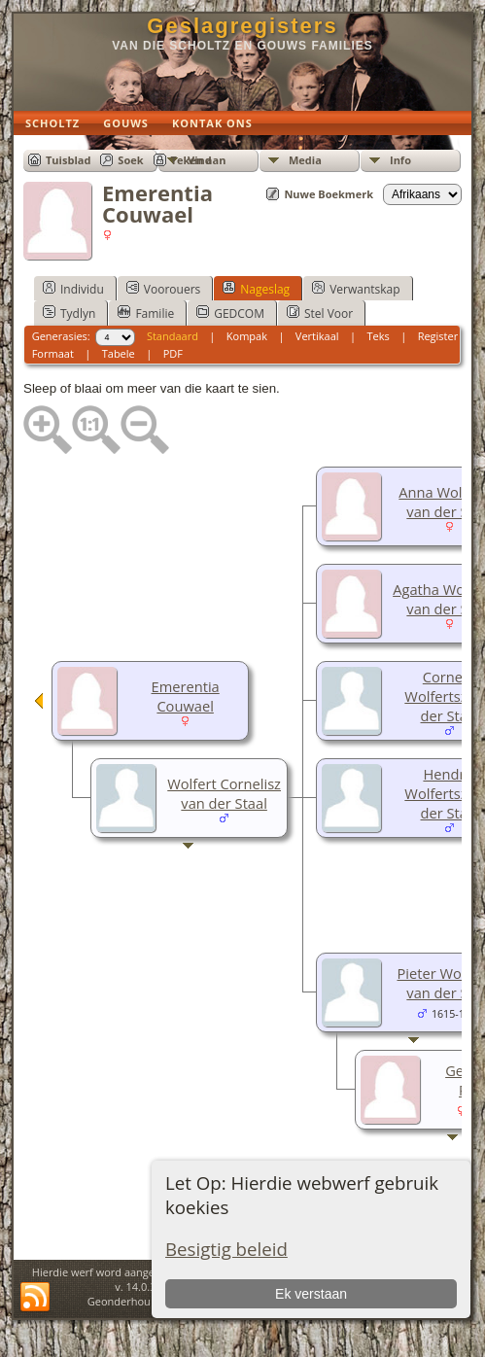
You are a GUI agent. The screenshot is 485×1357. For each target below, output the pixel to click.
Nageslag (256, 288)
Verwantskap (355, 288)
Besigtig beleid (226, 1248)
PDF (173, 353)
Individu (73, 288)
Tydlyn (69, 313)
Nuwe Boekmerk (328, 194)
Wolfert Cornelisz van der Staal (224, 793)
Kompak (246, 336)
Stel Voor (320, 313)
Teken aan (198, 160)
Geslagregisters (242, 26)
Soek (130, 160)
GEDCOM (230, 313)
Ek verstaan (311, 1294)
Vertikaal (317, 336)
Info (400, 160)
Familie (146, 313)
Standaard (172, 336)
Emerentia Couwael (186, 696)
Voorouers (163, 288)
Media (305, 160)
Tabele (118, 353)
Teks (377, 336)
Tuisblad (68, 160)
